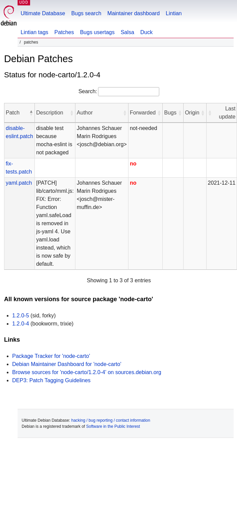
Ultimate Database (43, 13)
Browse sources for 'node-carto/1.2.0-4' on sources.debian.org (86, 372)
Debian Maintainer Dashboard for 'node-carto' (66, 364)
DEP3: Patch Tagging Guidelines (51, 380)
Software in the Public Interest (113, 426)
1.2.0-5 (20, 315)
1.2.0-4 (20, 323)
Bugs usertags (97, 32)
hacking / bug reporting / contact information (110, 420)
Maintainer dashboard (134, 13)
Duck (146, 32)
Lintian (174, 13)
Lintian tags (34, 32)
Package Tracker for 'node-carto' (51, 356)
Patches (64, 32)
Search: (87, 91)
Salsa (127, 32)
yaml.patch (19, 183)
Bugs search (86, 13)
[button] (31, 112)
